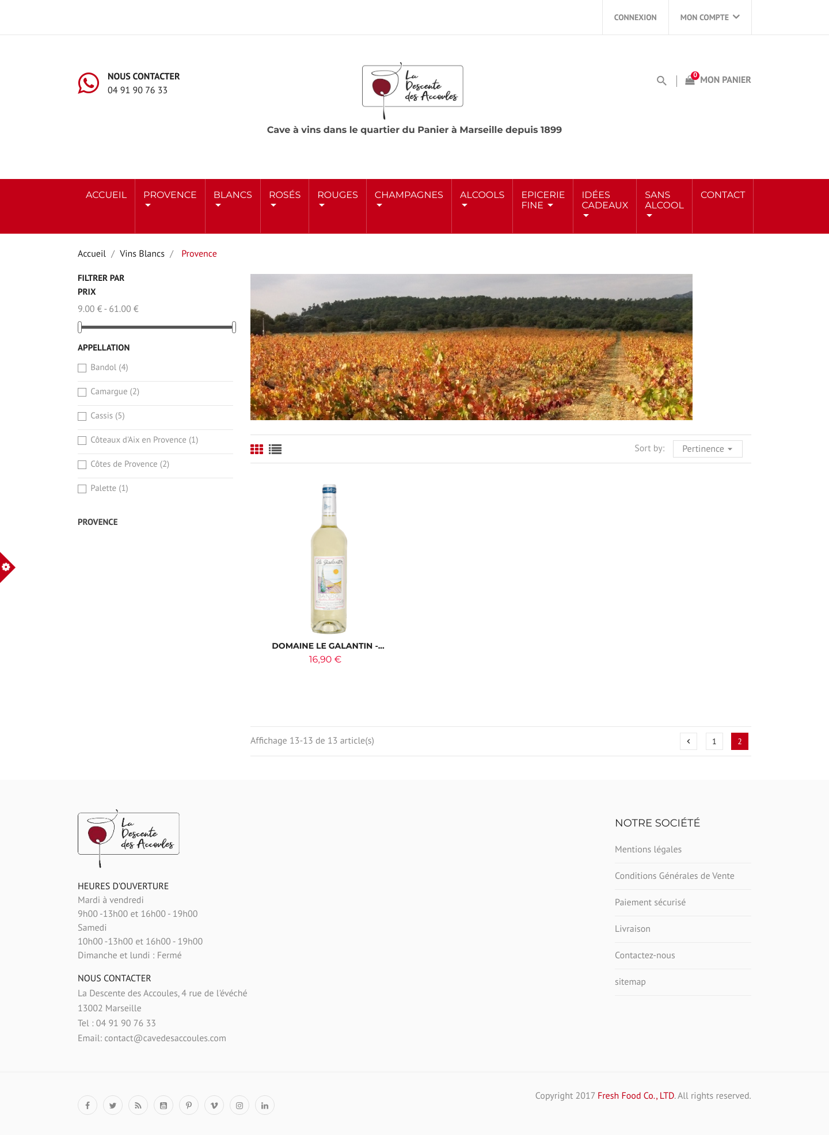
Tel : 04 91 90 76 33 (117, 1023)
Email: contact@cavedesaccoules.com (152, 1038)
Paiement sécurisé (650, 902)
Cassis (107, 415)
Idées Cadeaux (604, 200)
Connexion (635, 17)
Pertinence (709, 448)
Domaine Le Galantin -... (328, 646)
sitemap (630, 982)
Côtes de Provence (129, 464)
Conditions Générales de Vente (675, 876)
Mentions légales (648, 849)
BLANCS (233, 195)
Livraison (633, 929)
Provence (170, 195)
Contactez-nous (645, 955)
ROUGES (337, 195)
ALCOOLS (482, 195)
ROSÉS (285, 195)
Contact (723, 195)
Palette (109, 488)
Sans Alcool (664, 200)
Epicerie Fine (543, 200)
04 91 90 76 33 (138, 90)
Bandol (109, 367)
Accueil (106, 195)
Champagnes (409, 195)
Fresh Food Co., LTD (636, 1096)
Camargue (114, 391)
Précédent (688, 741)
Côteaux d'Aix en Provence (144, 440)
